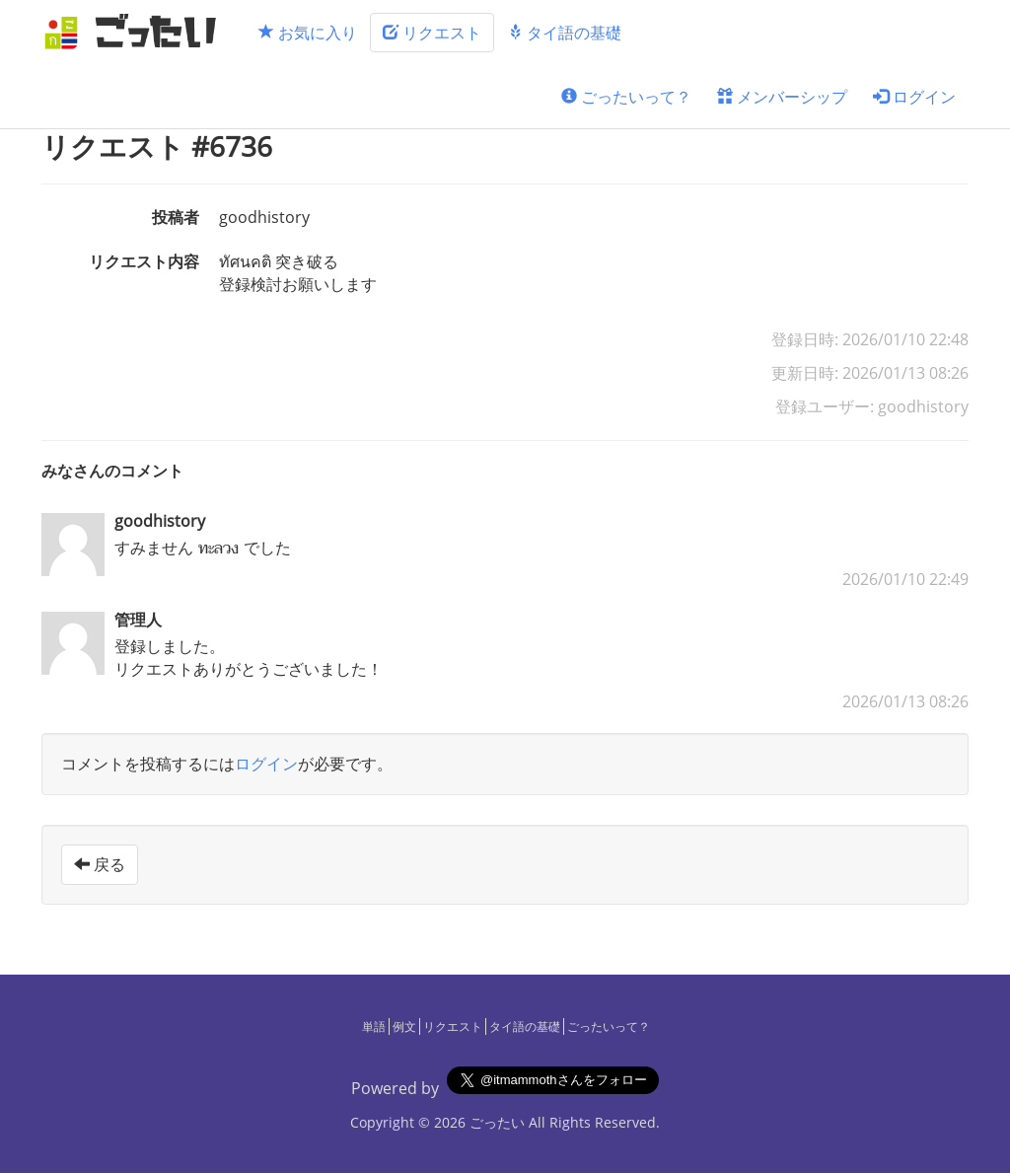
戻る (99, 864)
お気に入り (307, 32)
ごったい (497, 1122)
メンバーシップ (782, 97)
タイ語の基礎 (564, 32)
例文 (404, 1026)
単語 (374, 1026)
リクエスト (432, 32)
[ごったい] (136, 32)
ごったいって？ (626, 97)
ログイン (914, 97)
